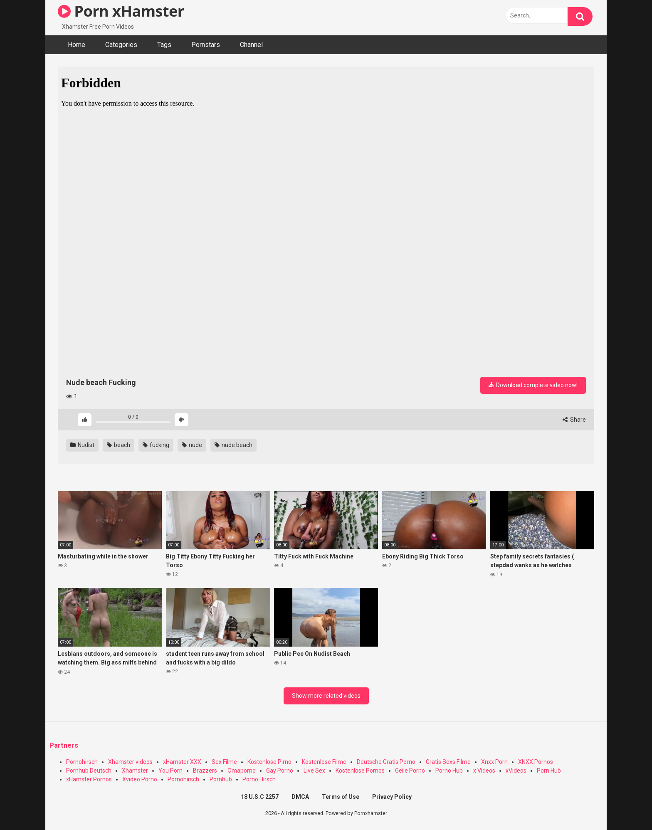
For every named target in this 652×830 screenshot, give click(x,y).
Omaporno (241, 770)
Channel (251, 45)
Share (574, 419)
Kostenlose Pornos (360, 770)
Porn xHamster (121, 11)
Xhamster (135, 770)
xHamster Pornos (89, 779)
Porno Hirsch (259, 779)
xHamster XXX (182, 761)
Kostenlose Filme (324, 761)
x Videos (484, 770)
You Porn (170, 770)
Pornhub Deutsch (88, 770)
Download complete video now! (533, 385)
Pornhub (221, 779)
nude (192, 445)
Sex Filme (224, 761)
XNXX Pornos (535, 761)
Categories (121, 45)
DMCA (300, 796)
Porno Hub (449, 770)
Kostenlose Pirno (269, 761)
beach (118, 445)
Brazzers (205, 770)
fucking (156, 445)
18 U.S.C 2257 (260, 796)
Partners (63, 745)
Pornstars (205, 45)
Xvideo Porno (139, 779)
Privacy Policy (392, 796)
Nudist (82, 445)
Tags (164, 45)
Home (76, 45)
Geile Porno (410, 770)
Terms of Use (340, 796)
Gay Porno (279, 770)
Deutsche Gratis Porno (386, 761)
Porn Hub (549, 770)
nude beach (233, 445)
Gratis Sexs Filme (448, 761)
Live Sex (314, 770)
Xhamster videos (130, 761)
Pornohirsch (82, 761)
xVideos (516, 770)
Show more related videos (326, 695)
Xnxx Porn (494, 761)
